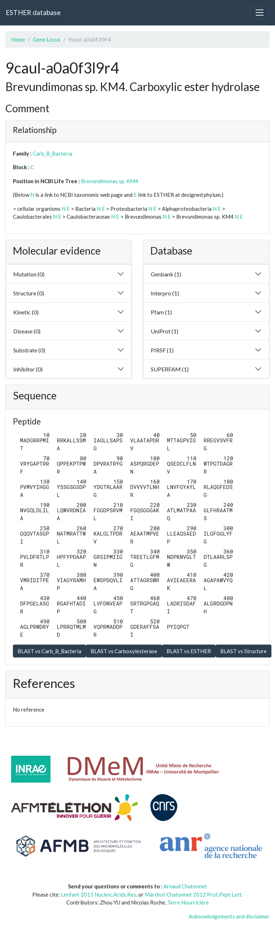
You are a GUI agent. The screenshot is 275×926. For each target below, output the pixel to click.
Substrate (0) (29, 350)
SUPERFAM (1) (170, 369)
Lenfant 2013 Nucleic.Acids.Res (98, 894)
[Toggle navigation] (259, 12)
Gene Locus (47, 39)
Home (18, 39)
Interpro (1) (165, 293)
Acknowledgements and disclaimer (229, 916)
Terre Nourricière (188, 902)
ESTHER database (33, 12)
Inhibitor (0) (28, 369)
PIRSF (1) (162, 350)
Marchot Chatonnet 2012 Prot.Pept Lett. (194, 894)
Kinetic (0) (26, 312)
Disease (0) (26, 331)
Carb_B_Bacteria (52, 153)
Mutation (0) (28, 274)
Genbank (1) (166, 274)
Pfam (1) (161, 312)
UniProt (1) (164, 331)
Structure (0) (28, 293)
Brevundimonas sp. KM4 (109, 181)
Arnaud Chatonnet (185, 886)
